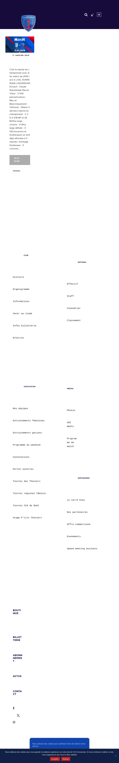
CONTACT (17, 693)
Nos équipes (20, 408)
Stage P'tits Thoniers (27, 517)
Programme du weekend (26, 445)
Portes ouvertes (23, 469)
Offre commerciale (78, 524)
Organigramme (21, 289)
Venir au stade (22, 313)
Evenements (74, 536)
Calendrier (74, 308)
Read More (17, 160)
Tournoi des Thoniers (26, 481)
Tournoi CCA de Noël (26, 505)
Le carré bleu (76, 500)
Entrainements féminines (29, 420)
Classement (74, 320)
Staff (70, 296)
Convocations (21, 457)
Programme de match (72, 442)
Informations (21, 301)
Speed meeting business (82, 548)
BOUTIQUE (17, 612)
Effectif (72, 284)
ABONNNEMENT (17, 658)
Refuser (66, 759)
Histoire (18, 277)
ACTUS (17, 676)
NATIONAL (16, 171)
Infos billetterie (24, 325)
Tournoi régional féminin (29, 493)
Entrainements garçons (27, 432)
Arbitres (18, 337)
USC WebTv (70, 424)
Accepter (55, 759)
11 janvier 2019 (20, 55)
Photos (71, 410)
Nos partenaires (77, 512)
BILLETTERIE (17, 638)
